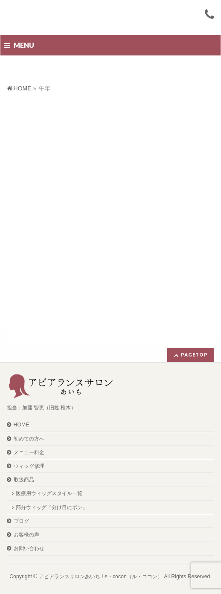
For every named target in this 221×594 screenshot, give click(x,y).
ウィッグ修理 (29, 466)
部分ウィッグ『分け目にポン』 (51, 507)
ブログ (21, 521)
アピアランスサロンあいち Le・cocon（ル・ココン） (101, 577)
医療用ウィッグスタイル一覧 (49, 493)
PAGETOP (194, 354)
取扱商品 (24, 480)
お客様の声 (26, 535)
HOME (21, 425)
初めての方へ (29, 439)
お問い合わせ (29, 548)
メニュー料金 (29, 452)
